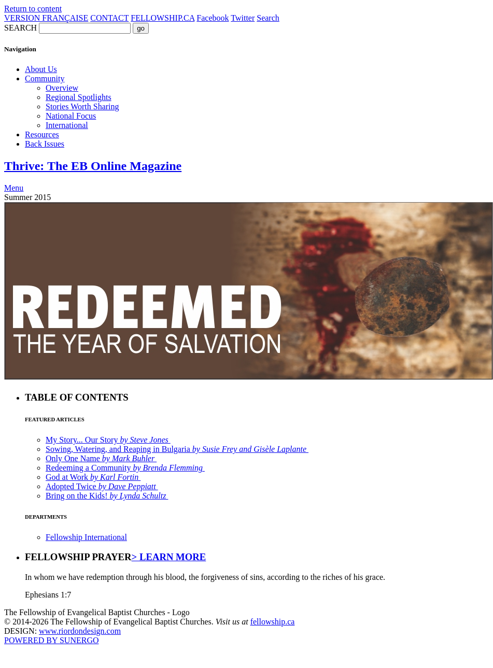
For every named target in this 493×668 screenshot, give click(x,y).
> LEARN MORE (169, 556)
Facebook (212, 17)
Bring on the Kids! (107, 495)
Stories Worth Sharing (82, 106)
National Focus (71, 115)
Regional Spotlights (78, 97)
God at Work (93, 477)
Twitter (243, 17)
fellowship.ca (272, 621)
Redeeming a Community (125, 467)
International (67, 125)
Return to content (33, 8)
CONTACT (109, 17)
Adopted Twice (102, 486)
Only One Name (101, 458)
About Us (41, 69)
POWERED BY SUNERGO (51, 640)
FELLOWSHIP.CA (162, 17)
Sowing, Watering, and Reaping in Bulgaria (177, 449)
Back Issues (44, 143)
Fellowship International (86, 537)
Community (44, 78)
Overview (62, 87)
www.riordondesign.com (80, 631)
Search (268, 17)
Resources (42, 134)
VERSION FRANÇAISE (46, 17)
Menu (13, 187)
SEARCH (20, 27)
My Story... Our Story (108, 439)
